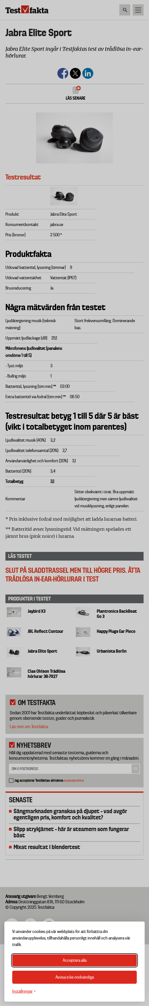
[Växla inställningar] (24, 991)
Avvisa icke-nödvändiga (74, 977)
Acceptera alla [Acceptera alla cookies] (74, 960)
